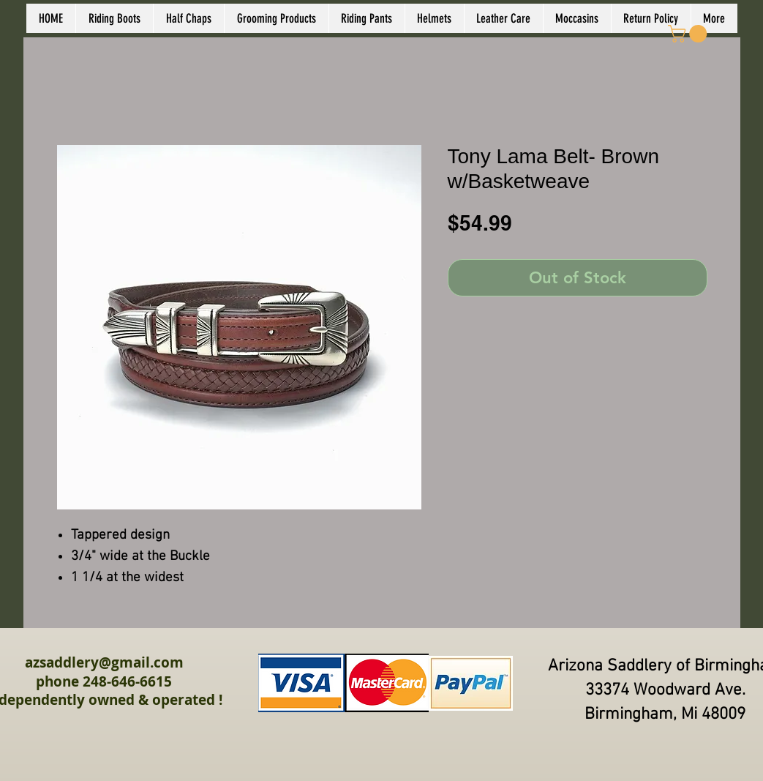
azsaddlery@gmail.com (104, 662)
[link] (689, 33)
